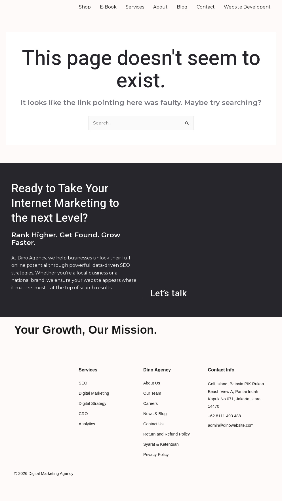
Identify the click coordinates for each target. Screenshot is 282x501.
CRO (83, 421)
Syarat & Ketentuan (161, 452)
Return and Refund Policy (166, 442)
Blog (182, 10)
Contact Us (153, 432)
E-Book (108, 10)
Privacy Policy (156, 462)
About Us (151, 391)
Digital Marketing (94, 401)
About (160, 10)
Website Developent (247, 10)
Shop (85, 10)
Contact (206, 10)
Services (135, 10)
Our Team (152, 401)
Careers (150, 411)
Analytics (87, 432)
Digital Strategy (92, 411)
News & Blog (155, 421)
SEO (83, 391)
